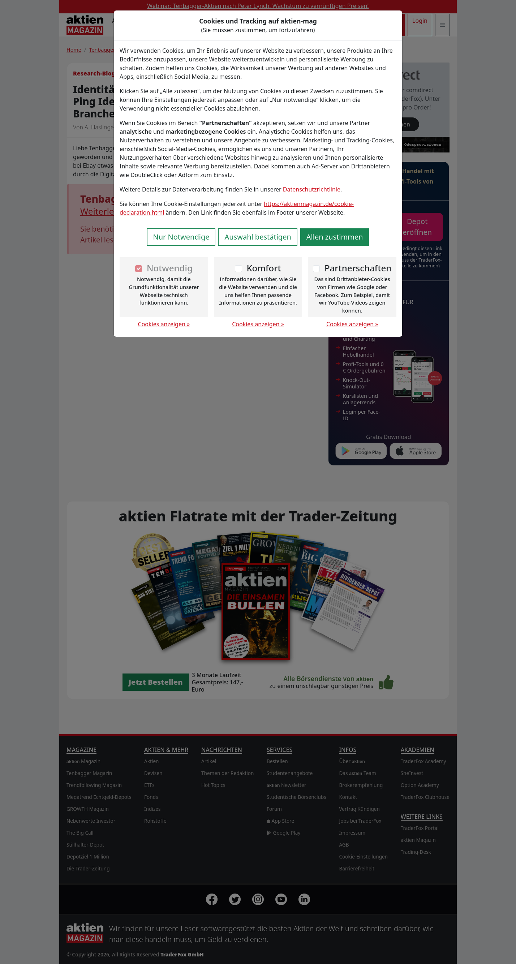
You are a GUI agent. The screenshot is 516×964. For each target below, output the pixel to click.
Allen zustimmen (334, 237)
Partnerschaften (358, 268)
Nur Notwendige (181, 237)
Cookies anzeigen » (164, 324)
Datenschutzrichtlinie (311, 189)
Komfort (263, 268)
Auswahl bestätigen (257, 237)
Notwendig (170, 268)
